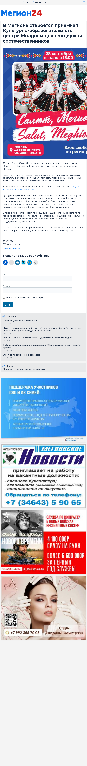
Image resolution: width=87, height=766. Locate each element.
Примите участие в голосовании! (20, 320)
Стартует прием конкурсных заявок (21, 355)
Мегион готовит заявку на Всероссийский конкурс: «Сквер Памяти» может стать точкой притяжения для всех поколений (42, 329)
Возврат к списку (11, 248)
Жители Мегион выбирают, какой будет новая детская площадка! (37, 338)
